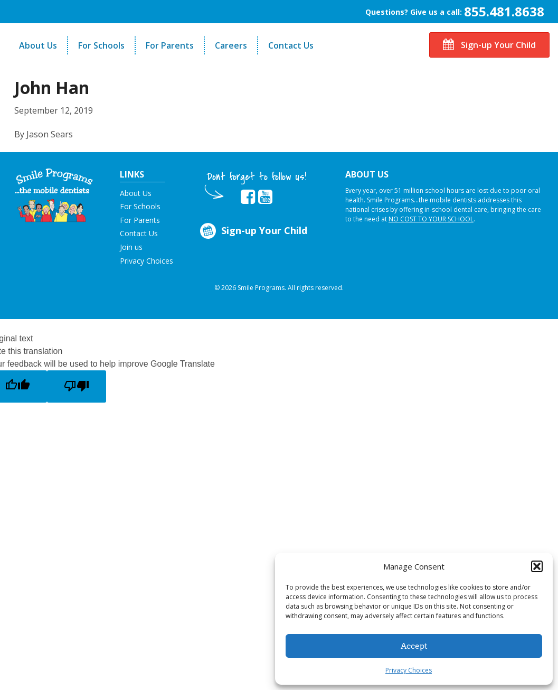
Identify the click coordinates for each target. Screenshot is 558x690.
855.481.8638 (504, 11)
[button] (537, 566)
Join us (131, 247)
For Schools (101, 45)
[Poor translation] (76, 386)
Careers (231, 45)
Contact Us (291, 45)
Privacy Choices (408, 670)
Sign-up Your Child (489, 45)
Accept (414, 646)
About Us (38, 45)
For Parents (170, 45)
